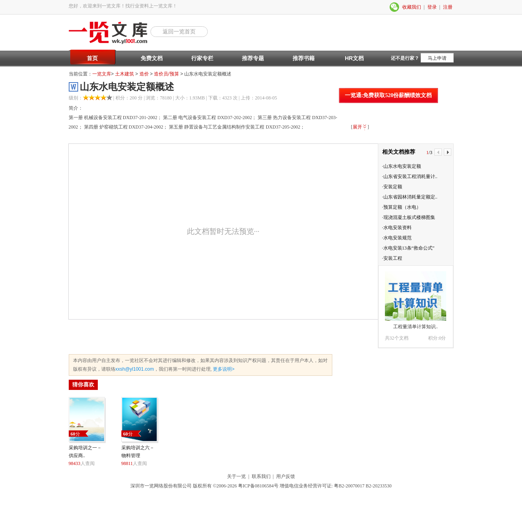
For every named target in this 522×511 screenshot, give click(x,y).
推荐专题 (253, 58)
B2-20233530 (379, 486)
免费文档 (152, 58)
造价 (144, 74)
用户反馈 (285, 476)
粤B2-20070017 (348, 486)
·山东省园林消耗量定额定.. (410, 197)
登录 (432, 7)
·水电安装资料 (397, 227)
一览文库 (101, 74)
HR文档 (354, 58)
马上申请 (437, 58)
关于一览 (236, 476)
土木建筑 (124, 74)
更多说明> (223, 369)
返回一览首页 (179, 31)
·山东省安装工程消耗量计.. (410, 176)
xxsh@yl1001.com (134, 369)
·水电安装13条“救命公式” (408, 248)
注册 (447, 7)
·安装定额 (392, 186)
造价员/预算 (166, 74)
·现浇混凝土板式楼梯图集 (408, 217)
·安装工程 (392, 258)
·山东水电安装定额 (401, 166)
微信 (394, 7)
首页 (92, 58)
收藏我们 (411, 7)
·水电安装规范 (397, 238)
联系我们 (261, 476)
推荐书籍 (304, 58)
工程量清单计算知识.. (415, 326)
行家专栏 (202, 58)
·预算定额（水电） (401, 207)
